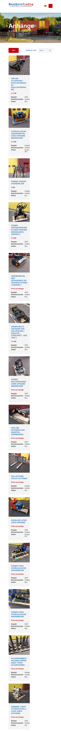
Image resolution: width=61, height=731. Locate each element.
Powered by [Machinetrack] (30, 727)
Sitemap (29, 723)
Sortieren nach (31, 50)
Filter (13, 50)
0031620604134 (15, 690)
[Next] (36, 661)
